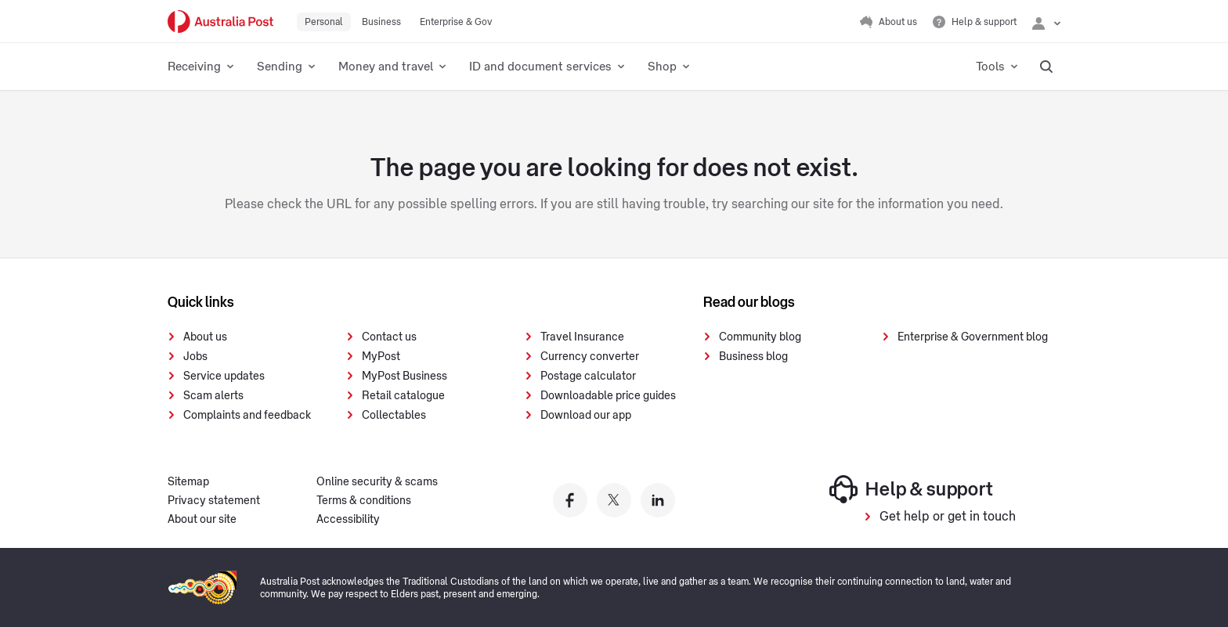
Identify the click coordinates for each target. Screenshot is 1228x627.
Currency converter (589, 356)
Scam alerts (213, 396)
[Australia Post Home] (220, 21)
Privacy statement (214, 500)
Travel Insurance (582, 337)
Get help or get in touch (947, 516)
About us (205, 337)
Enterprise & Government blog (973, 337)
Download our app (585, 415)
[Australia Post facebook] (570, 500)
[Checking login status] (1046, 22)
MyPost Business (404, 376)
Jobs (195, 356)
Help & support (911, 489)
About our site (202, 519)
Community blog (760, 337)
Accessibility (348, 519)
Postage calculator (588, 376)
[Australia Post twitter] (614, 500)
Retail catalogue (403, 396)
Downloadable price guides (608, 396)
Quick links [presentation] (201, 302)
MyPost (381, 356)
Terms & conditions (363, 500)
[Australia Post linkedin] (658, 500)
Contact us (389, 337)
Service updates (224, 376)
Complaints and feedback (247, 415)
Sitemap (188, 482)
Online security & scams (377, 482)
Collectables (394, 415)
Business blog (753, 356)
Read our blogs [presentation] (749, 302)
